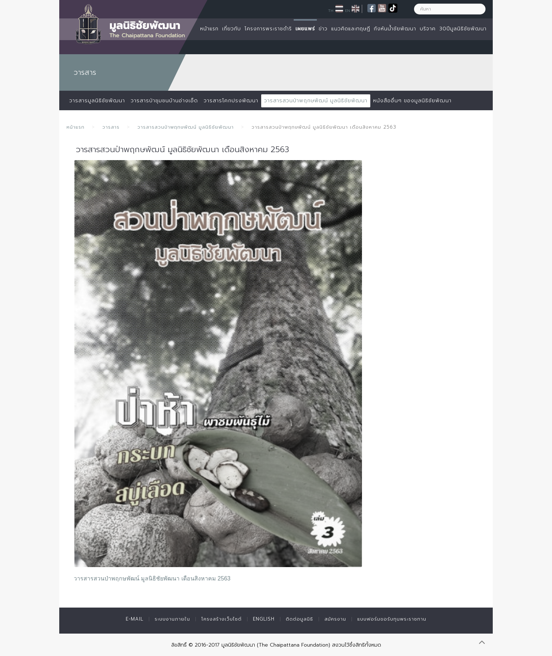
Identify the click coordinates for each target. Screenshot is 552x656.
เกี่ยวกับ (231, 29)
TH (330, 10)
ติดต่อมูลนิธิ (299, 619)
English (264, 619)
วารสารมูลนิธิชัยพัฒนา (97, 100)
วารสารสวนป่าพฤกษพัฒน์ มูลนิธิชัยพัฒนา (315, 100)
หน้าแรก (209, 29)
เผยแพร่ (305, 29)
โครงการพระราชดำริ (268, 29)
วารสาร (111, 127)
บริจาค (428, 29)
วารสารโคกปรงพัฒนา (231, 100)
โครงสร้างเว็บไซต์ (221, 619)
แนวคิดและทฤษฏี (350, 29)
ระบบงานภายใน (172, 619)
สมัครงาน (335, 619)
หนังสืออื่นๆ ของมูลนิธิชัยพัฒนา (412, 100)
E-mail (134, 619)
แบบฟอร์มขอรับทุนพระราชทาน (391, 619)
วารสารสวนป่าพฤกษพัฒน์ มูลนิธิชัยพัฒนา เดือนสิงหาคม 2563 (152, 578)
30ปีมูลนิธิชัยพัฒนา (463, 29)
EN (347, 10)
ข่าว (323, 29)
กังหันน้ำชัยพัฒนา (395, 29)
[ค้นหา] (450, 9)
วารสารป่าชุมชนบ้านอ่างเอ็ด (164, 100)
